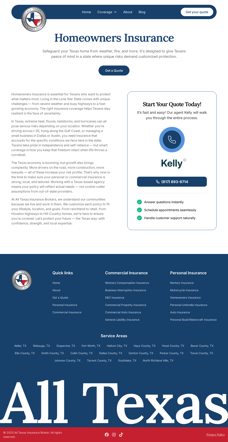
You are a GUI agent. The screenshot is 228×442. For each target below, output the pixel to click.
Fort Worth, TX (91, 345)
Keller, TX (20, 345)
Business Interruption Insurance (125, 290)
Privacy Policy (215, 434)
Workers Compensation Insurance (127, 282)
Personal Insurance (64, 305)
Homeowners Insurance (185, 297)
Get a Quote (114, 71)
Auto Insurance (180, 312)
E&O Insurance (114, 297)
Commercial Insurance (66, 312)
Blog (142, 12)
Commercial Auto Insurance (123, 312)
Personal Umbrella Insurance (188, 305)
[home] (34, 13)
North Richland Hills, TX (158, 360)
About (127, 12)
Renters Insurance (182, 282)
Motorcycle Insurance (184, 290)
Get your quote (197, 12)
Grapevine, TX (65, 345)
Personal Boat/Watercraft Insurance (193, 319)
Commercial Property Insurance (125, 305)
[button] (107, 12)
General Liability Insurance (122, 319)
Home (86, 12)
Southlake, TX (127, 360)
